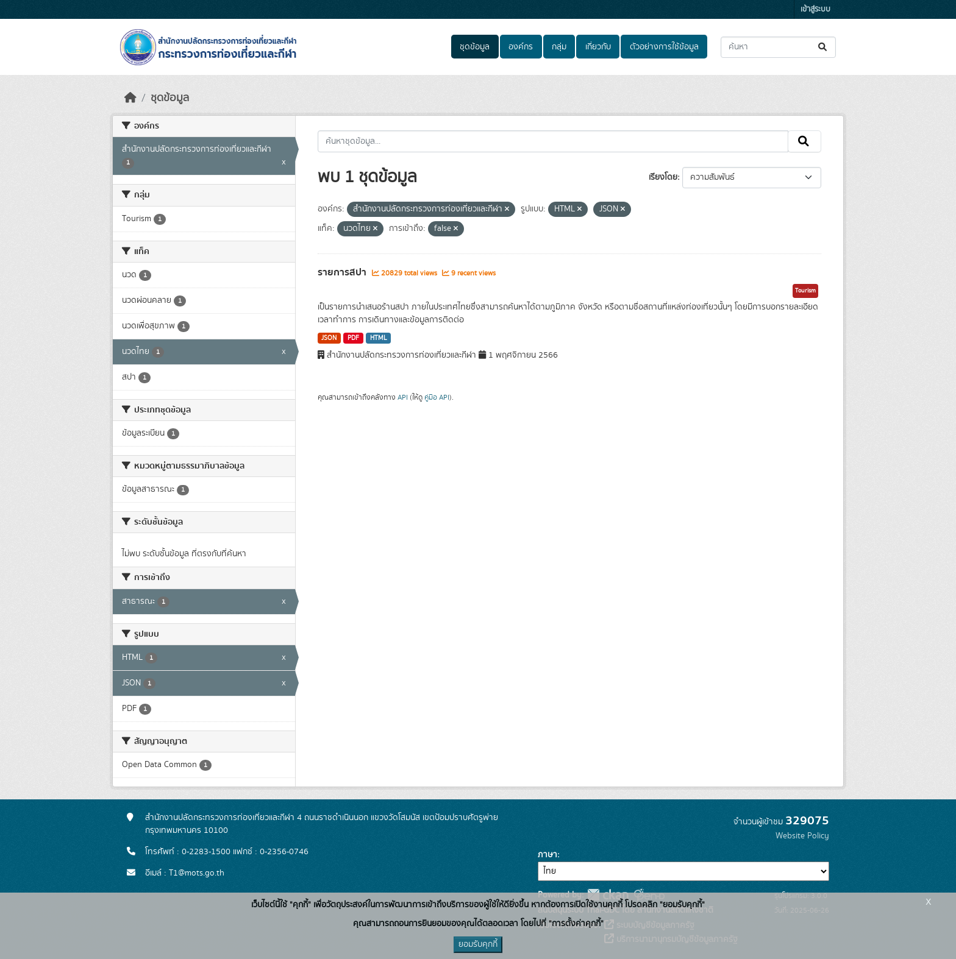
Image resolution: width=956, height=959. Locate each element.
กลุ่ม (559, 47)
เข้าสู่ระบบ (815, 9)
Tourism (805, 290)
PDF (353, 338)
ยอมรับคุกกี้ (478, 944)
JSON (329, 338)
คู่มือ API (436, 397)
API (403, 397)
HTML (378, 338)
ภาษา (547, 855)
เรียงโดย (663, 177)
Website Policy (802, 836)
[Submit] (823, 47)
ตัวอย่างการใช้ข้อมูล (664, 47)
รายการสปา (343, 272)
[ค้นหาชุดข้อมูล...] (778, 47)
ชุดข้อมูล (475, 47)
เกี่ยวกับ (598, 47)
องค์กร (520, 47)
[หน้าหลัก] (130, 98)
